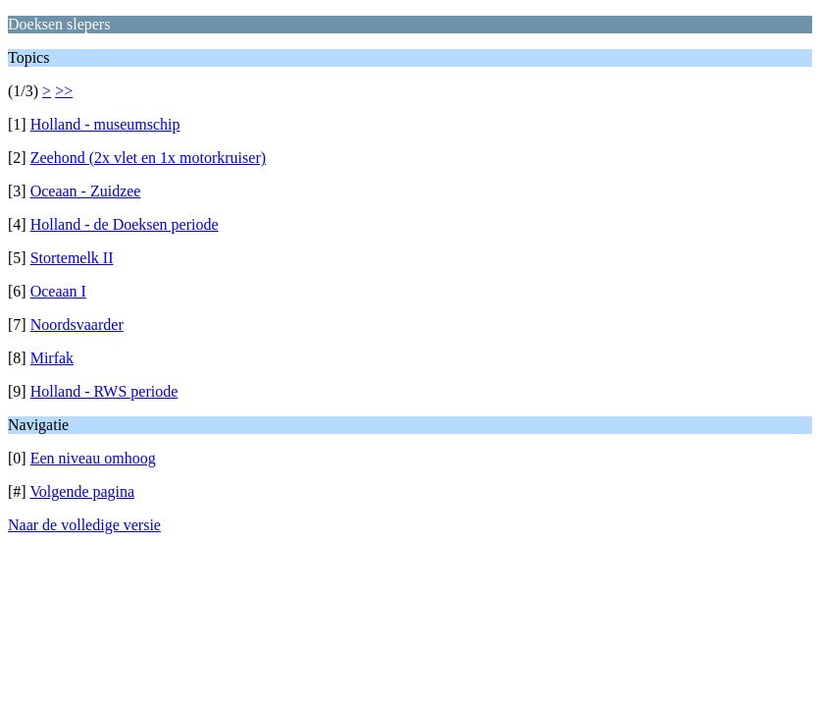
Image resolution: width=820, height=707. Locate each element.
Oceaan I (58, 291)
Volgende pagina (81, 491)
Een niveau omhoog (93, 458)
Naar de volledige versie (84, 525)
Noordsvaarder (77, 324)
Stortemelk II (72, 257)
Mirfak (52, 358)
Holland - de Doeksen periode (124, 224)
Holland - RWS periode (104, 391)
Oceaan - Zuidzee (85, 191)
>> (64, 90)
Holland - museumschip (105, 124)
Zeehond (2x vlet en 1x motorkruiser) (148, 157)
